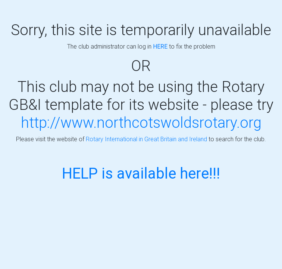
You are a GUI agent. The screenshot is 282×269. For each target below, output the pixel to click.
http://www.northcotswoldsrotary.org (141, 122)
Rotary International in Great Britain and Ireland (146, 139)
